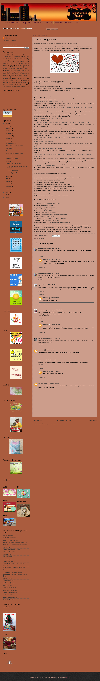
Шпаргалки (38, 23)
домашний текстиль (20, 61)
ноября (8, 130)
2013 (6, 192)
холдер (13, 82)
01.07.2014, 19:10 (58, 310)
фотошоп (25, 80)
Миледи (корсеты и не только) (11, 549)
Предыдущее (92, 420)
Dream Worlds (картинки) (10, 592)
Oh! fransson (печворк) (9, 583)
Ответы (42, 256)
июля (8, 141)
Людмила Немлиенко (44, 248)
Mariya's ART (48, 211)
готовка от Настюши (8, 599)
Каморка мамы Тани (49, 207)
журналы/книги (24, 63)
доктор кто (9, 61)
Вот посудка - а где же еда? (13, 163)
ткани (11, 80)
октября (8, 133)
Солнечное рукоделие (50, 212)
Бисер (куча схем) (8, 594)
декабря (8, 128)
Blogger (68, 677)
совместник (7, 79)
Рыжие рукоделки (8, 559)
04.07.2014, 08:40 (51, 350)
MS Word (25, 86)
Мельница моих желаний (53, 203)
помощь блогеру (7, 585)
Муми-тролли (19, 67)
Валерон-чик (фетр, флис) (10, 540)
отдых (4, 72)
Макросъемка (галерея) (9, 587)
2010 (6, 197)
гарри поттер (12, 60)
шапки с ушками (8, 84)
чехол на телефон (22, 82)
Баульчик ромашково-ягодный (14, 153)
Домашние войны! (11, 143)
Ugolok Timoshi (48, 205)
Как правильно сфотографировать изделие (15, 544)
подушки (25, 72)
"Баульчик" (9, 161)
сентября (9, 136)
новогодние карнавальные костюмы (20, 68)
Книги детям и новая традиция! (14, 145)
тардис (25, 78)
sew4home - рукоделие (9, 537)
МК (12, 67)
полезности (6, 73)
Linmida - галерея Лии (9, 561)
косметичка (26, 65)
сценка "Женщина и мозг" (10, 597)
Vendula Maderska (8, 535)
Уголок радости (49, 216)
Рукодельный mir (49, 209)
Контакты (68, 23)
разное (12, 75)
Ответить (41, 253)
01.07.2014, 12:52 (55, 259)
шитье (20, 84)
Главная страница (11, 23)
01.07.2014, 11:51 (56, 248)
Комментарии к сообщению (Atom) (51, 424)
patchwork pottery (7, 578)
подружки (18, 72)
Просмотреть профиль (9, 40)
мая (7, 178)
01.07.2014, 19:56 (55, 297)
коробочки (18, 65)
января (8, 189)
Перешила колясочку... (12, 170)
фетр (17, 80)
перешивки (11, 72)
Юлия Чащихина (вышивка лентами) (13, 570)
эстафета (41, 238)
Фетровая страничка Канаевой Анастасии (58, 222)
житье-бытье (13, 63)
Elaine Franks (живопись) (10, 590)
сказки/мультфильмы (9, 77)
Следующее (37, 420)
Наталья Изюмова (43, 383)
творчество (5, 80)
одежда (7, 70)
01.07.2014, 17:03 (52, 285)
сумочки (16, 79)
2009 (6, 200)
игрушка (5, 65)
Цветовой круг (7, 554)
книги (11, 65)
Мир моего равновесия (64, 88)
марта (8, 184)
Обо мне (49, 23)
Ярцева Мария (42, 285)
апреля (8, 181)
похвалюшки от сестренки (19, 73)
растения (19, 75)
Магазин (58, 23)
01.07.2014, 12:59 (56, 273)
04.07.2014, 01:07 (56, 338)
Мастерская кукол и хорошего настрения (55, 214)
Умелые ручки (7, 547)
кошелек (7, 67)
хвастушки (6, 82)
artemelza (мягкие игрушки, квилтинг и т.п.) (15, 542)
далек (19, 60)
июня (8, 176)
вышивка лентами (18, 58)
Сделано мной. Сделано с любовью (56, 218)
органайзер (24, 70)
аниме (4, 54)
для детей (25, 60)
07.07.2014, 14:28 (51, 360)
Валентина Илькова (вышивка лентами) (14, 567)
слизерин (23, 77)
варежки (27, 54)
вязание (5, 60)
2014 (6, 126)
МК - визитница (10, 148)
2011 (6, 195)
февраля (9, 186)
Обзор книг (26, 23)
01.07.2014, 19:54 (55, 324)
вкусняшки (17, 56)
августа (8, 138)
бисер (9, 54)
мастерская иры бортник (45, 310)
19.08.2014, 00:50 (54, 383)
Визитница (9, 151)
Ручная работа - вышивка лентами (12, 572)
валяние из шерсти (18, 54)
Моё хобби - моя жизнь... (52, 220)
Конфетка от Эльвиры (12, 158)
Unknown (45, 259)
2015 (6, 123)
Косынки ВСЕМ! (10, 156)
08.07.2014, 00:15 (55, 371)
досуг (4, 63)
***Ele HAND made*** (9, 552)
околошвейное (17, 70)
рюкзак (25, 75)
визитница (8, 56)
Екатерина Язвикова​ (44, 338)
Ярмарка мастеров (8, 580)
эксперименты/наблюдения (9, 86)
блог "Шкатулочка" (8, 556)
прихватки (5, 75)
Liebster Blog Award (11, 173)
